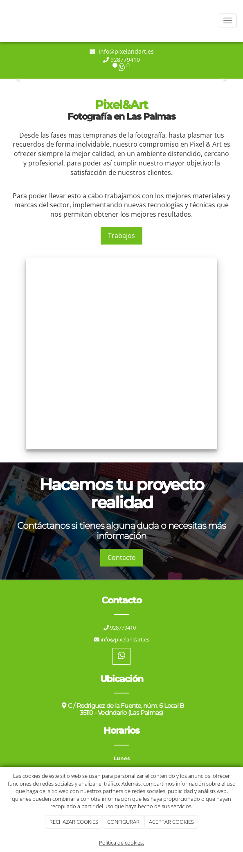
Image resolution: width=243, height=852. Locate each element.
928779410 (125, 59)
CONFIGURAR (123, 821)
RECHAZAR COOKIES (74, 821)
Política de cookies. (121, 842)
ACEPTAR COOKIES (171, 821)
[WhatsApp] (121, 656)
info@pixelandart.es (125, 51)
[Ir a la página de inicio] (4, 20)
